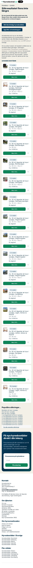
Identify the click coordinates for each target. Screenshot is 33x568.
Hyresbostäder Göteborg (9, 539)
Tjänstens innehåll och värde (10, 509)
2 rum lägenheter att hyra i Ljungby (12, 416)
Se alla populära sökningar (11, 427)
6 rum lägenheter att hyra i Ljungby (12, 423)
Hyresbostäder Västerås (9, 544)
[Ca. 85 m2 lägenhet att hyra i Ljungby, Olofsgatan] (19, 178)
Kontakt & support (7, 505)
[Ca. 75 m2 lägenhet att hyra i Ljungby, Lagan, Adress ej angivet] (19, 386)
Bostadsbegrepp (7, 530)
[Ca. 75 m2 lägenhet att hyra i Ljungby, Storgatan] (19, 122)
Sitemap (4, 516)
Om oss (4, 503)
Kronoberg (5, 5)
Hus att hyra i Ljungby (8, 412)
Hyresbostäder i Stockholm (10, 49)
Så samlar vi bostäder (8, 511)
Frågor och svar (6, 527)
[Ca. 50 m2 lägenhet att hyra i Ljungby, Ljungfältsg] (19, 290)
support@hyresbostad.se (9, 489)
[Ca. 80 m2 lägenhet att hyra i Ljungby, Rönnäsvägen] (19, 141)
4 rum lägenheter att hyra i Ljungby (12, 420)
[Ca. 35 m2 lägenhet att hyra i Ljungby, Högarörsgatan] (19, 215)
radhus (28, 40)
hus (19, 40)
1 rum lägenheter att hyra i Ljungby (12, 415)
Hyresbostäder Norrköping (10, 557)
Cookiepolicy (5, 514)
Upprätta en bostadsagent (12, 30)
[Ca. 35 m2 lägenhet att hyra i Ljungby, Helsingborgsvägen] (19, 197)
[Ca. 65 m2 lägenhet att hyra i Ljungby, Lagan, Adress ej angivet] (19, 308)
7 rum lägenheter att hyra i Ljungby (12, 424)
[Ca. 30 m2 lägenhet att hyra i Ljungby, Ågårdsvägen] (19, 65)
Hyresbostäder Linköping (9, 552)
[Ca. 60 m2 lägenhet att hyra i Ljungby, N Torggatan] (19, 104)
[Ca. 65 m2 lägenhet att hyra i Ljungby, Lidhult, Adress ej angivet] (19, 328)
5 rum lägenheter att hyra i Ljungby (12, 421)
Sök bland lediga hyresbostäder (14, 25)
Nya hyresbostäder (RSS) (9, 517)
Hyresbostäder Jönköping (9, 555)
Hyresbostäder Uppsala (9, 543)
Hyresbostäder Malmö (8, 541)
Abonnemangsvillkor (8, 506)
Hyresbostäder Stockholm (9, 538)
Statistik (4, 528)
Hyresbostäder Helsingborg (10, 554)
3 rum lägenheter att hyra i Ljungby (12, 418)
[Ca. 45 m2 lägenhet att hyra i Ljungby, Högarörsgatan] (19, 234)
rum (22, 40)
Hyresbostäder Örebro (8, 551)
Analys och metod (7, 524)
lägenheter (14, 40)
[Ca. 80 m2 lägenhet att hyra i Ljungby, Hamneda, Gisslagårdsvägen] (19, 83)
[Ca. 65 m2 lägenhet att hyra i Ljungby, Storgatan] (19, 349)
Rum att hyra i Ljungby (8, 413)
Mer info (14, 77)
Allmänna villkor (6, 508)
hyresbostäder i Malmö (15, 51)
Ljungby (12, 5)
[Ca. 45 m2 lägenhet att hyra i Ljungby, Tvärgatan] (19, 367)
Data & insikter (6, 525)
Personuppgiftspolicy (8, 513)
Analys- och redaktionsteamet (11, 531)
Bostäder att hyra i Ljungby (10, 410)
